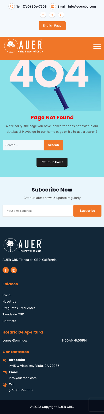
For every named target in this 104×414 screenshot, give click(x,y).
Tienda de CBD (13, 314)
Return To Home (52, 162)
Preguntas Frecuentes (19, 308)
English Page (52, 25)
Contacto (9, 321)
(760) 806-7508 (35, 6)
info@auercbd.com (82, 6)
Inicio (7, 295)
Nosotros (9, 301)
